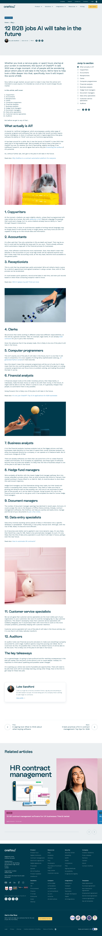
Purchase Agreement (88, 886)
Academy (50, 855)
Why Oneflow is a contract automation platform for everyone (34, 158)
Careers (84, 860)
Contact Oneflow (87, 866)
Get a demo (93, 6)
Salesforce (68, 883)
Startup (32, 901)
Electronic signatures (37, 860)
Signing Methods (70, 868)
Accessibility (69, 871)
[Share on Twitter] (42, 41)
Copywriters (84, 70)
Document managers (87, 93)
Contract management (37, 858)
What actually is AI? (87, 67)
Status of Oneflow (48, 929)
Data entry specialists (87, 96)
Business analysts (86, 87)
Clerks (82, 78)
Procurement (34, 888)
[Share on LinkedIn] (39, 41)
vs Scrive (50, 896)
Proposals (33, 866)
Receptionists (85, 75)
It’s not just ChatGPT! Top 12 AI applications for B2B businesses (34, 395)
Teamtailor (68, 891)
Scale (32, 899)
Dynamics (68, 888)
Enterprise (33, 896)
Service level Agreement (89, 896)
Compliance (68, 863)
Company (62, 1)
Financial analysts (86, 84)
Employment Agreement (89, 893)
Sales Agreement (87, 883)
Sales (32, 883)
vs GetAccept (52, 888)
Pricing (82, 6)
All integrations (70, 899)
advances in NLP (35, 219)
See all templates (87, 901)
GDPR (67, 858)
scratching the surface (54, 147)
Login (92, 1)
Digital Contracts (35, 855)
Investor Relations (88, 852)
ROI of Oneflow (35, 871)
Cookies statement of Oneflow (32, 929)
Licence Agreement (88, 898)
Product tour (34, 852)
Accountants (84, 72)
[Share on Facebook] (36, 41)
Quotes (32, 868)
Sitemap (19, 929)
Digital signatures (35, 863)
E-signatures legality (71, 874)
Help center (51, 870)
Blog (12, 22)
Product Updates (35, 874)
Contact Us (78, 1)
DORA (67, 860)
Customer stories (53, 873)
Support (70, 1)
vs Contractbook (53, 891)
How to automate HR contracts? (23, 541)
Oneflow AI (33, 876)
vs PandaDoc (52, 886)
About (84, 863)
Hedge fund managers (87, 90)
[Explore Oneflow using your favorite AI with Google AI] (16, 898)
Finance (32, 891)
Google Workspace (71, 894)
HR (31, 886)
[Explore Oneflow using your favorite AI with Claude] (9, 898)
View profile (20, 698)
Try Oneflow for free (45, 918)
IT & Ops (33, 894)
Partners (85, 858)
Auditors (83, 103)
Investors (85, 1)
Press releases (86, 855)
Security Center (70, 852)
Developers (51, 863)
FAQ (49, 860)
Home (7, 22)
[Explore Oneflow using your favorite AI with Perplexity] (13, 898)
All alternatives (52, 899)
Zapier (67, 896)
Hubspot (67, 886)
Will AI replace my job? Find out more (25, 282)
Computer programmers (88, 81)
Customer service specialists (86, 99)
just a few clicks (34, 512)
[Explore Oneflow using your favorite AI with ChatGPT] (6, 898)
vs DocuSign (51, 883)
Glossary (50, 858)
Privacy (12, 929)
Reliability (68, 855)
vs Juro (50, 894)
